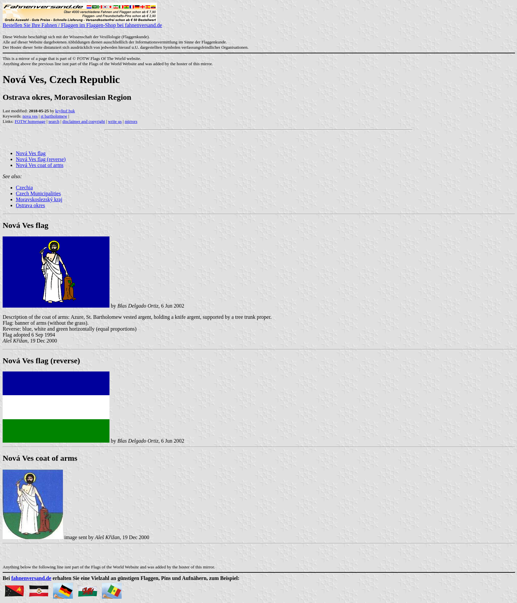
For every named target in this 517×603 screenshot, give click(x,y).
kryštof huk (65, 110)
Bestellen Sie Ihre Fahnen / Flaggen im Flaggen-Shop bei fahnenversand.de (82, 23)
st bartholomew (54, 116)
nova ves (30, 116)
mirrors (131, 121)
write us (115, 121)
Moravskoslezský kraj (39, 199)
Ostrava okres (30, 205)
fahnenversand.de (31, 578)
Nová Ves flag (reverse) (41, 159)
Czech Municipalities (38, 193)
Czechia (24, 187)
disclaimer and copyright (83, 121)
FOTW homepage (30, 121)
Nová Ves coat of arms (40, 165)
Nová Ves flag (31, 153)
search (53, 121)
